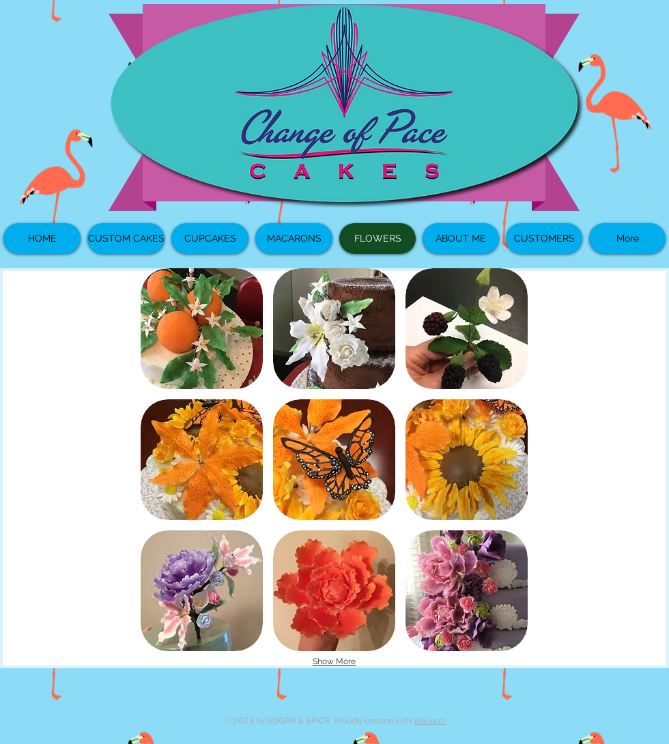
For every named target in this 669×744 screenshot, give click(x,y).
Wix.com (430, 720)
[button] (202, 328)
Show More (334, 661)
